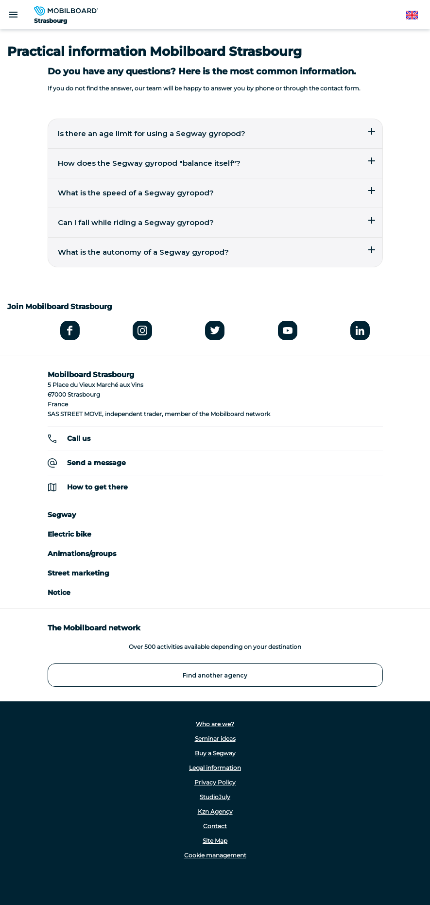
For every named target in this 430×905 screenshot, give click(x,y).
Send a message (96, 462)
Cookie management (215, 855)
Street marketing (78, 573)
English (417, 15)
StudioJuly (215, 797)
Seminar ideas (215, 738)
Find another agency (215, 675)
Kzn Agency (215, 811)
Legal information (215, 767)
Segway (62, 514)
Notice (59, 592)
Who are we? (215, 724)
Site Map (215, 840)
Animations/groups (82, 553)
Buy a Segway (215, 753)
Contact (215, 826)
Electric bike (69, 534)
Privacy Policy (215, 782)
